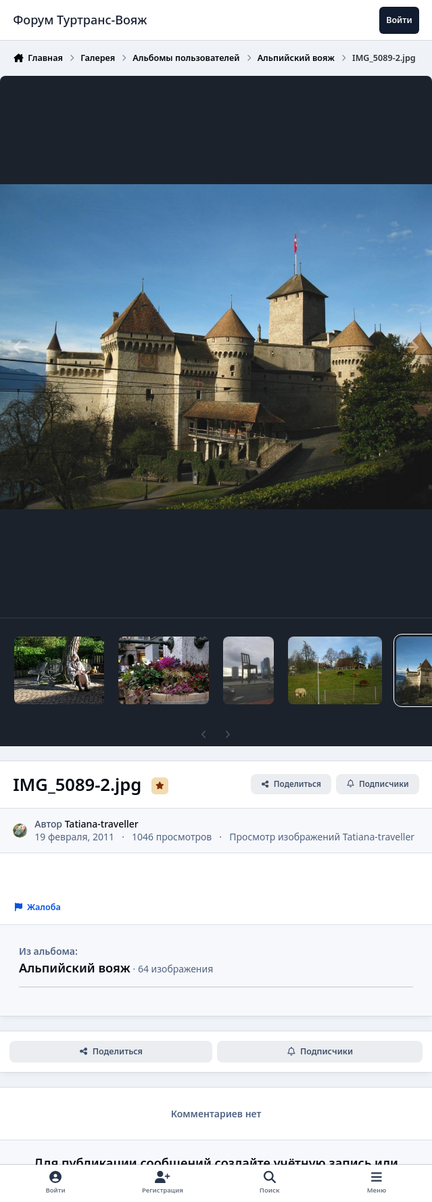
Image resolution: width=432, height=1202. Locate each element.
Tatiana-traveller (102, 823)
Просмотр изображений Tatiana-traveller (321, 836)
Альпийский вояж (74, 968)
